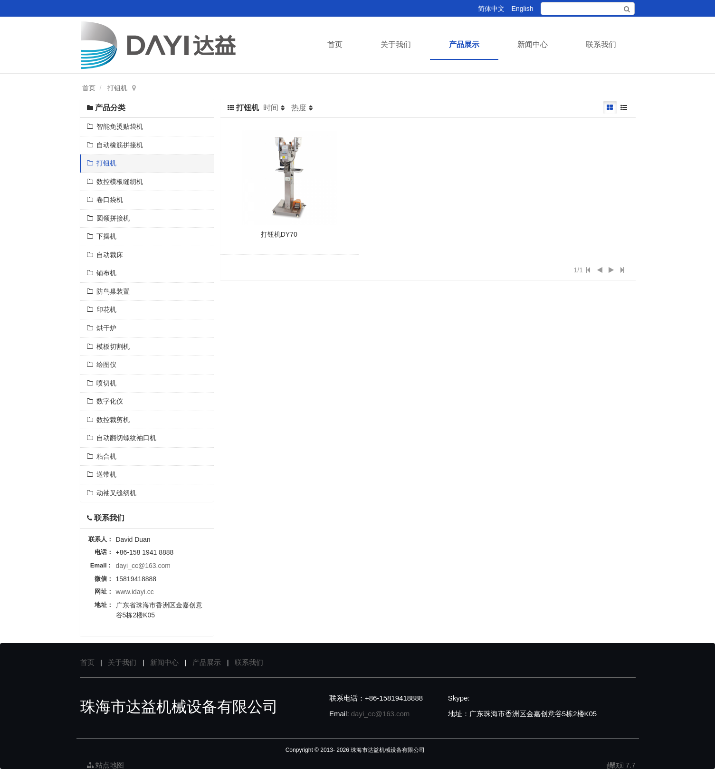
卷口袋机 (105, 199)
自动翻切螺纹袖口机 (122, 438)
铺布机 (102, 273)
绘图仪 (102, 364)
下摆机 (102, 236)
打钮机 (117, 88)
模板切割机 (108, 346)
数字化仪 (105, 401)
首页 (335, 44)
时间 (270, 108)
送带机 (102, 474)
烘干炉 (102, 328)
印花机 (102, 309)
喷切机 (102, 383)
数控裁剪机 (108, 419)
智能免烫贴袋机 (115, 126)
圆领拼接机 (108, 218)
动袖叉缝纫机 (112, 493)
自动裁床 (105, 255)
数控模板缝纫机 (115, 181)
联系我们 (601, 44)
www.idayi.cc (135, 592)
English (523, 8)
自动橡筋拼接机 (115, 145)
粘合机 (102, 456)
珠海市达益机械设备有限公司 (388, 750)
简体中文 (491, 8)
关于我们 (396, 44)
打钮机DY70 (279, 234)
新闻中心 (532, 44)
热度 (298, 108)
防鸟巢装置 (108, 291)
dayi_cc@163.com (143, 565)
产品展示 (464, 44)
